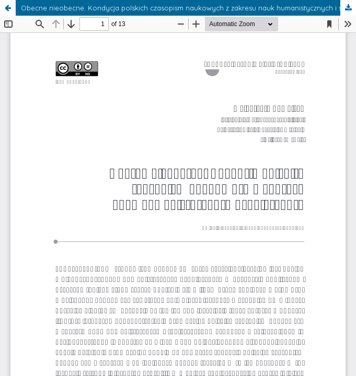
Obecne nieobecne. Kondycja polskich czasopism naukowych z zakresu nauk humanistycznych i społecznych (188, 8)
